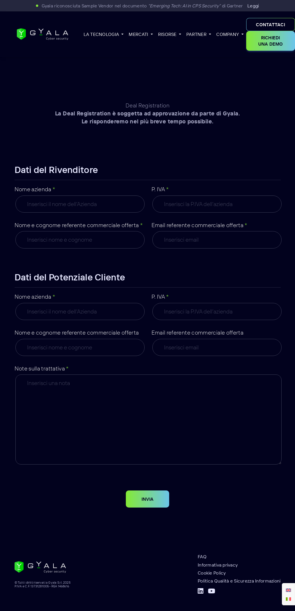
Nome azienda (35, 189)
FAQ (202, 556)
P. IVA (160, 189)
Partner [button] (197, 34)
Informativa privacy (218, 565)
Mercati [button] (139, 34)
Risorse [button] (168, 34)
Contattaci (270, 24)
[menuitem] (288, 590)
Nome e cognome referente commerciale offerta (79, 225)
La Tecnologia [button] (102, 34)
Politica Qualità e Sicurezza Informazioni (239, 581)
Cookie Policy (212, 573)
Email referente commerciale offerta (199, 225)
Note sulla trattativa (42, 368)
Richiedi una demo (270, 41)
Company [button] (228, 34)
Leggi (253, 6)
